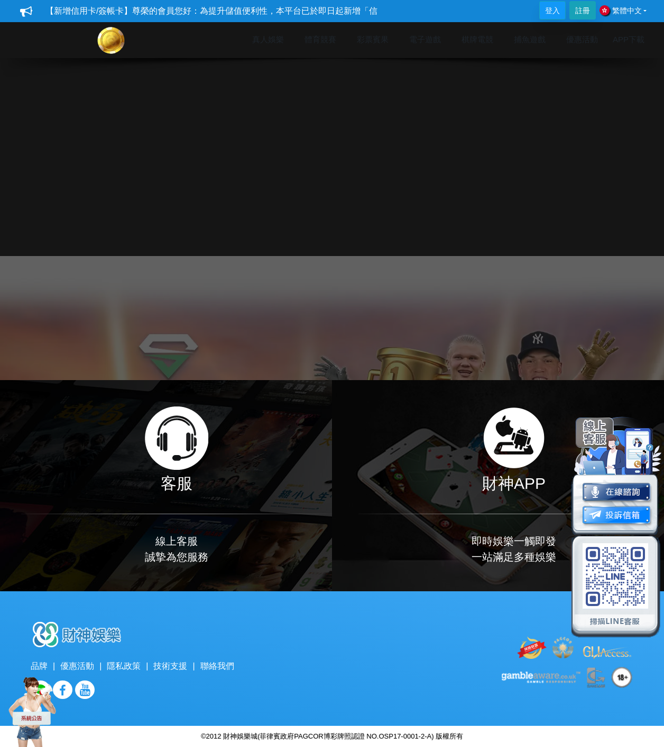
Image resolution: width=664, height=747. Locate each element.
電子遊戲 (425, 39)
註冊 (582, 10)
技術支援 (170, 665)
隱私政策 (124, 665)
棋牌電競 (477, 39)
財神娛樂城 (240, 736)
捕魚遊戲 (530, 39)
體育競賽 (320, 39)
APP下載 (628, 39)
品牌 (39, 665)
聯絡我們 (217, 665)
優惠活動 (582, 39)
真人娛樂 (268, 39)
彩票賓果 (373, 39)
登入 (552, 10)
